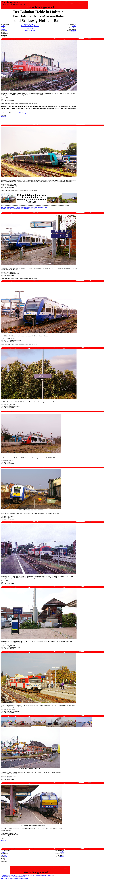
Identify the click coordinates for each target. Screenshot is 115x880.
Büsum (5, 30)
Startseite (50, 875)
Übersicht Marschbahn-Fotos (30, 29)
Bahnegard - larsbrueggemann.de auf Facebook (14, 878)
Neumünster (74, 31)
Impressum (4, 875)
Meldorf (74, 26)
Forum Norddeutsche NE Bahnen (17, 875)
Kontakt (44, 875)
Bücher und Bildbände (34, 875)
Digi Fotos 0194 (5, 777)
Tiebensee (3, 29)
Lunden (3, 26)
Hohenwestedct (73, 30)
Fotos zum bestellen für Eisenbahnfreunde (13, 876)
